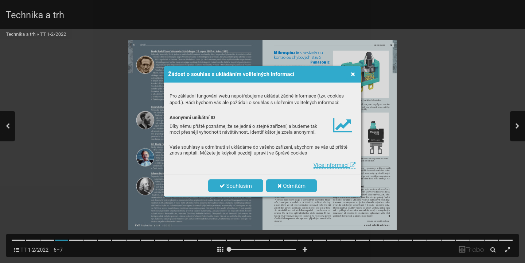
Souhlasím (235, 186)
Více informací (334, 165)
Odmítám (291, 186)
